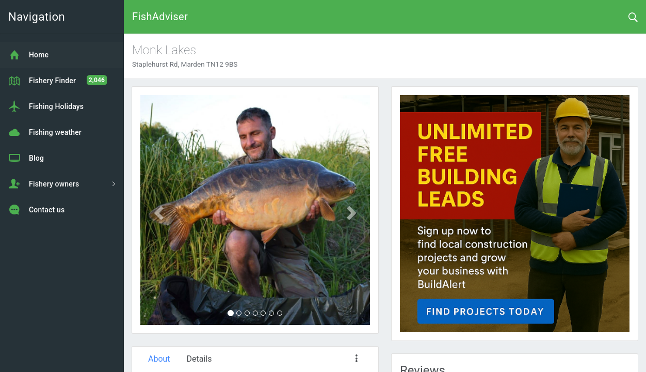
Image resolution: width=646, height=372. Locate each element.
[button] (157, 210)
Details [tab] (199, 359)
